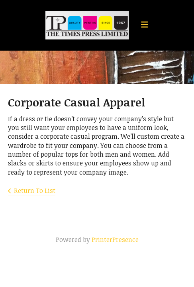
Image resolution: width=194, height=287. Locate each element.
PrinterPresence (115, 239)
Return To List (34, 190)
